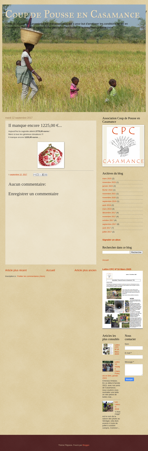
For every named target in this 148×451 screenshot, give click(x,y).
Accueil (50, 270)
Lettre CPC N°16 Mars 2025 (116, 269)
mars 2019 (107, 209)
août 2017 (106, 228)
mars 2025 (107, 178)
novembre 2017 (109, 216)
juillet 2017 (107, 232)
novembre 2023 (109, 182)
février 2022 (107, 190)
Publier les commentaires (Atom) (31, 276)
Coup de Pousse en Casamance (72, 14)
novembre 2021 (109, 194)
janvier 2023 (107, 186)
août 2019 (106, 205)
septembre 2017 (109, 224)
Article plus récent (16, 270)
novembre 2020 (109, 197)
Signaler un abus (111, 239)
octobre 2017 (108, 220)
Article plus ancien (85, 270)
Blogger (86, 445)
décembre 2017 (109, 213)
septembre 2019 (109, 201)
